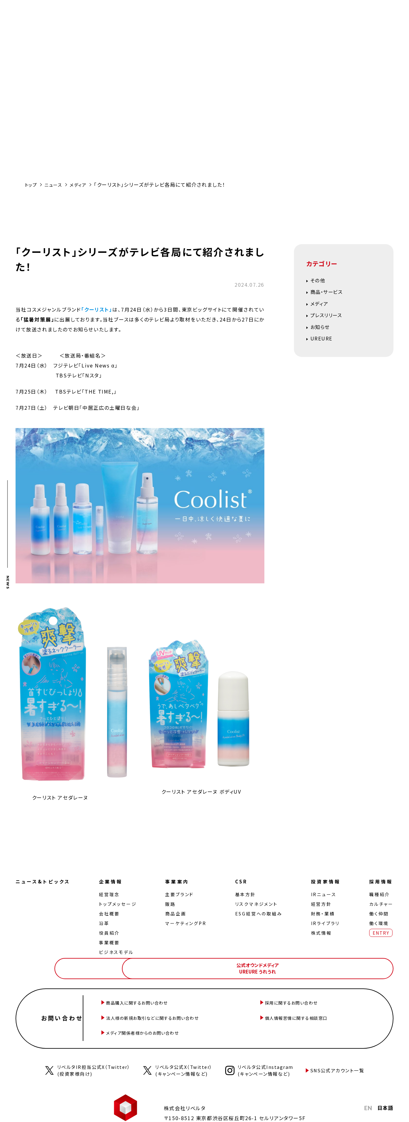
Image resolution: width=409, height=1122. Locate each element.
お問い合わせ (65, 1011)
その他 (319, 281)
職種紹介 (378, 894)
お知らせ (322, 334)
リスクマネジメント (256, 904)
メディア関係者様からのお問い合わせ (167, 1022)
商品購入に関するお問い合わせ (160, 1000)
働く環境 (378, 923)
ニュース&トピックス (45, 881)
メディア (83, 184)
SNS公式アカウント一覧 (343, 1058)
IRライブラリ (323, 923)
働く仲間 (378, 913)
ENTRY (379, 932)
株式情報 (319, 932)
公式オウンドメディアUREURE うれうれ (364, 965)
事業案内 (179, 881)
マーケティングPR (186, 923)
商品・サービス (330, 294)
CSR (241, 881)
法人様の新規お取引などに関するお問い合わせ (179, 1011)
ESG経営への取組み (258, 913)
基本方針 (245, 894)
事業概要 (111, 942)
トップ (32, 184)
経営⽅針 (319, 904)
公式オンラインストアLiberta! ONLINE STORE (294, 965)
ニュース (56, 184)
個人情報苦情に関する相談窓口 (319, 1011)
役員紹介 (111, 932)
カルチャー (380, 904)
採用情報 (380, 881)
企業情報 (114, 881)
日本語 (385, 1096)
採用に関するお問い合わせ (314, 1000)
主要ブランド (180, 894)
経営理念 (111, 894)
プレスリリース (330, 320)
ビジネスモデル (118, 952)
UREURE (324, 347)
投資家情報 (325, 881)
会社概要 (111, 913)
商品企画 (176, 913)
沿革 (106, 923)
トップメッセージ (120, 904)
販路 (171, 904)
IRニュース (321, 894)
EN (368, 1096)
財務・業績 (321, 913)
